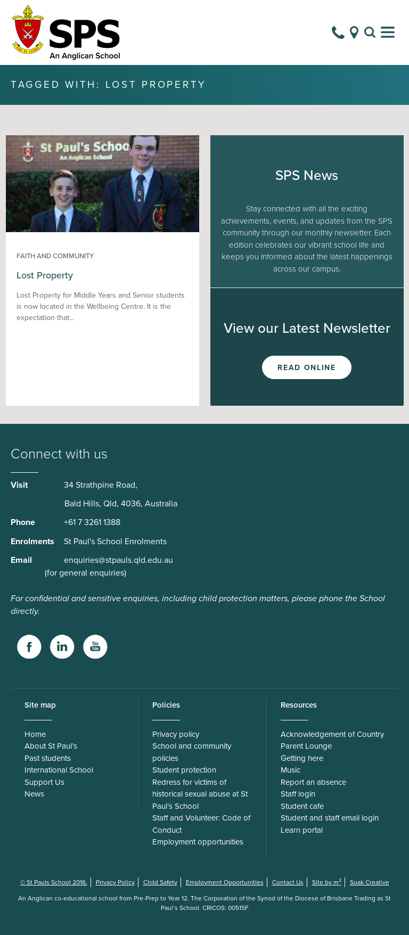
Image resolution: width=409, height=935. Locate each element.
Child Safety (160, 882)
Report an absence (313, 782)
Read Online (306, 367)
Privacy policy (175, 734)
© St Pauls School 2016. (53, 882)
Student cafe (302, 806)
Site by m (326, 882)
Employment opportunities (197, 842)
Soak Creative (369, 882)
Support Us (44, 782)
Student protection (184, 770)
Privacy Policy (115, 882)
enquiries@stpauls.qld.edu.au (118, 560)
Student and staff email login (330, 818)
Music (290, 770)
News (34, 794)
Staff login (298, 794)
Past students (47, 758)
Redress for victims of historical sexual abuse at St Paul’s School (200, 794)
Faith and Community (55, 256)
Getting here (302, 758)
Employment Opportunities (225, 882)
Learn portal (302, 830)
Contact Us (288, 882)
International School (58, 770)
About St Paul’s (50, 746)
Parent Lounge (306, 746)
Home (35, 734)
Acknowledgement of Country (332, 734)
